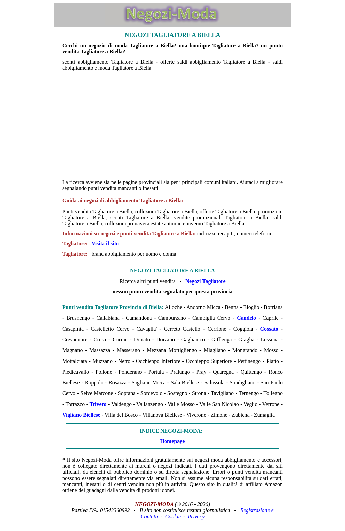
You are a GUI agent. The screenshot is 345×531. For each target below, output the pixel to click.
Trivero (97, 404)
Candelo (246, 318)
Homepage (172, 441)
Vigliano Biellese (81, 415)
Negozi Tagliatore (205, 281)
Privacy (196, 516)
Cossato (269, 329)
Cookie (173, 516)
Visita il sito (105, 243)
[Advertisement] (172, 125)
